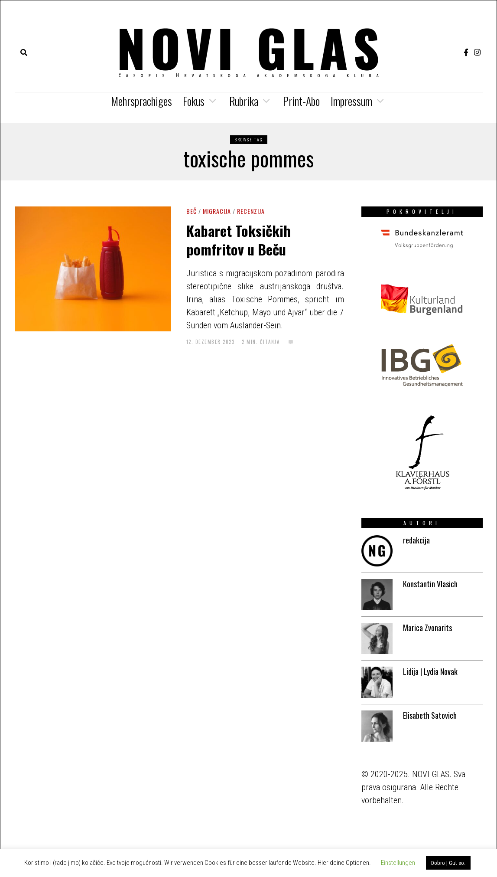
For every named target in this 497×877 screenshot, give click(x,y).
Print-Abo (301, 100)
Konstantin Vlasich (430, 583)
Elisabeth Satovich (430, 715)
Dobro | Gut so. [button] (448, 863)
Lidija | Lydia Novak (430, 671)
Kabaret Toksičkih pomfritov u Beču (238, 239)
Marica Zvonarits (427, 627)
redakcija (416, 540)
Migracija (217, 211)
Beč (191, 211)
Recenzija (251, 211)
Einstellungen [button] (398, 863)
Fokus (194, 100)
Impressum (351, 100)
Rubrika (243, 100)
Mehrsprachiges (141, 100)
